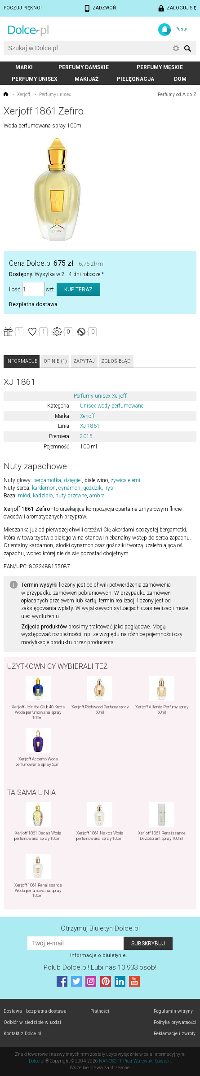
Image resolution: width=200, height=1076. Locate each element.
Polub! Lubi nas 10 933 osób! (100, 967)
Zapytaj (84, 361)
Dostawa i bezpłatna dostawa (35, 1011)
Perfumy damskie (83, 67)
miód (24, 495)
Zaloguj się (181, 7)
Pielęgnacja (135, 79)
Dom (180, 79)
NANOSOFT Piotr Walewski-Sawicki (135, 1060)
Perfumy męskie (160, 67)
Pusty (181, 28)
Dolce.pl (36, 1060)
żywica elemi (125, 480)
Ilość (15, 289)
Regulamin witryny (173, 1011)
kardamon (44, 488)
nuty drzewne (71, 495)
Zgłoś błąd (116, 361)
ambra (97, 495)
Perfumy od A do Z (177, 94)
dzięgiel (73, 480)
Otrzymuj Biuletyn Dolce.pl (100, 928)
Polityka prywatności (175, 1022)
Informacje (21, 361)
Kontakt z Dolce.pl (22, 1033)
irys (108, 488)
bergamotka (47, 480)
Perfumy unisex (35, 79)
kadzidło (43, 495)
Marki (24, 67)
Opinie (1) (55, 361)
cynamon (69, 488)
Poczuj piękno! (23, 7)
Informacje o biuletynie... (100, 955)
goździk (92, 488)
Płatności (99, 1011)
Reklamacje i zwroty (175, 1033)
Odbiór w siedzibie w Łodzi (32, 1022)
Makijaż (86, 79)
